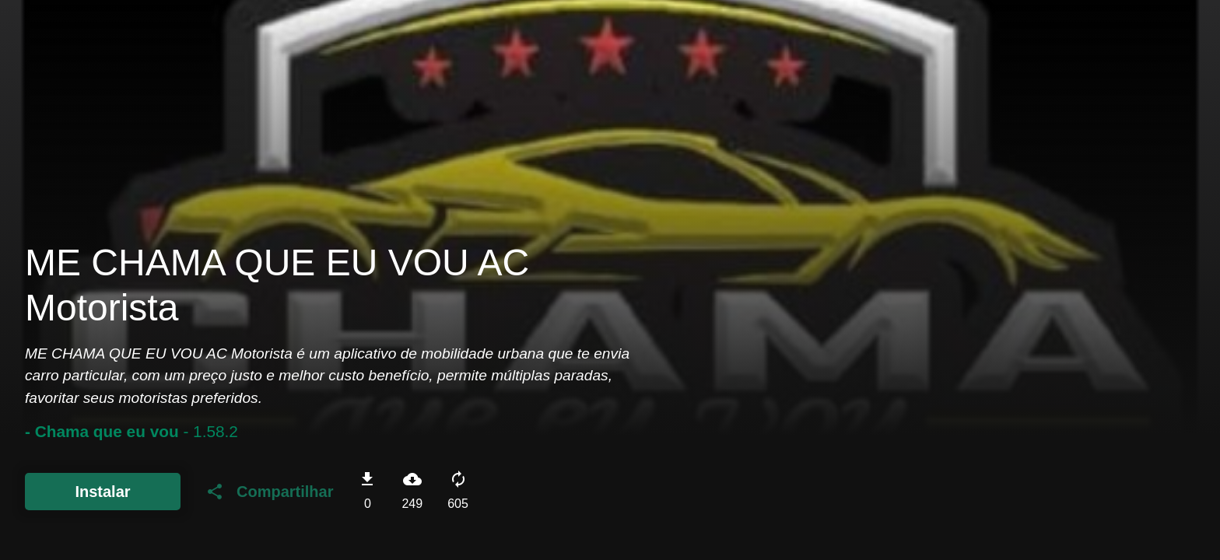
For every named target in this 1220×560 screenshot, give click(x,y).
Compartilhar (269, 491)
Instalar (102, 491)
